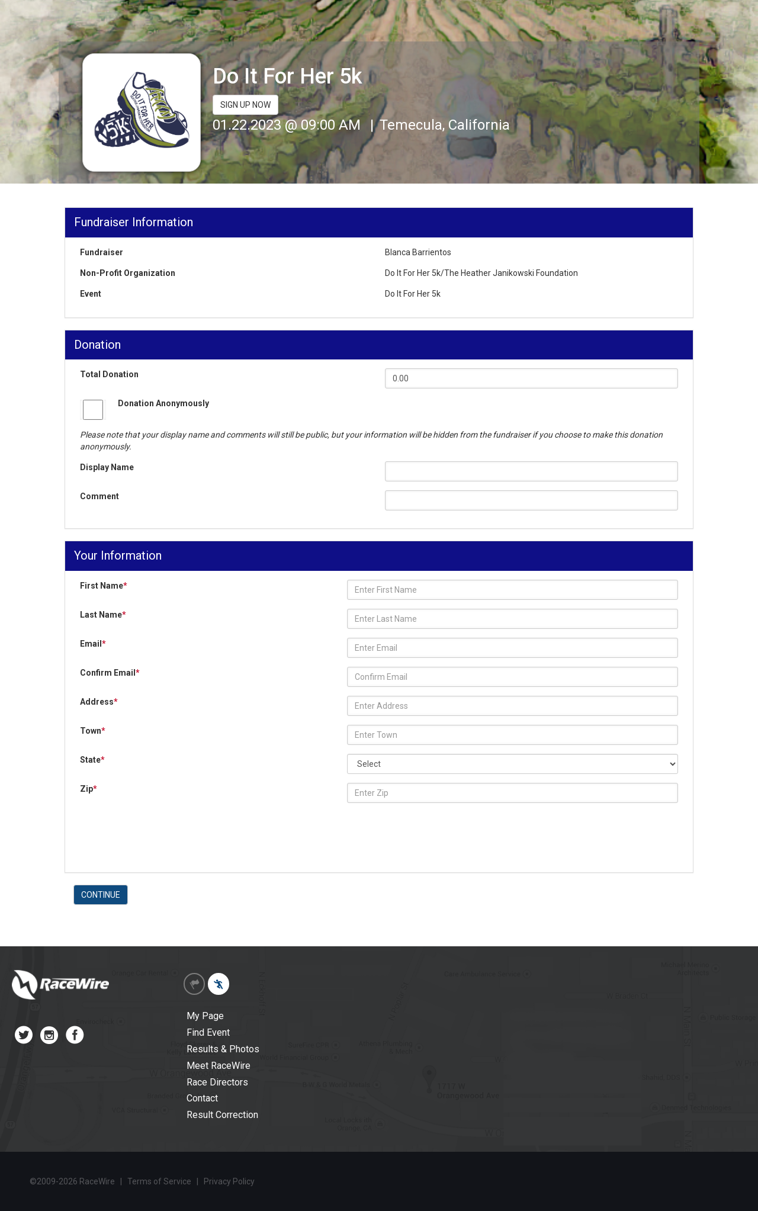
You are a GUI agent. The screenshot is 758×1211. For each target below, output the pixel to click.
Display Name (107, 467)
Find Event (208, 1032)
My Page (205, 1016)
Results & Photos (223, 1049)
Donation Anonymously (163, 403)
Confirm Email (110, 672)
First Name (103, 585)
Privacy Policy (229, 1181)
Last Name (103, 614)
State (92, 759)
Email (93, 643)
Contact (202, 1098)
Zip (88, 789)
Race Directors (217, 1082)
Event (90, 293)
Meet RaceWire (218, 1065)
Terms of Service (159, 1181)
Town (92, 730)
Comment (99, 496)
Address (99, 701)
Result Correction (222, 1114)
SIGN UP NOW (245, 105)
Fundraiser (101, 252)
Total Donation (109, 374)
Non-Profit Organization (127, 273)
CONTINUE (100, 895)
